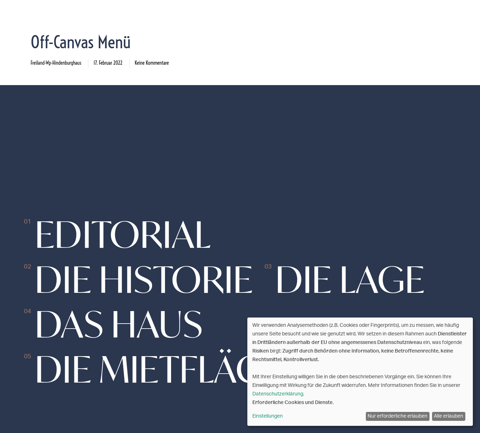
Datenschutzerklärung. (278, 394)
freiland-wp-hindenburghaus (56, 63)
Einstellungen (267, 416)
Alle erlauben (448, 416)
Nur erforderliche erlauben (397, 416)
